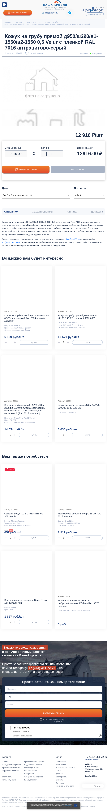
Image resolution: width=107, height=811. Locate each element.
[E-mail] (53, 704)
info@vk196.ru (51, 13)
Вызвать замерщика (53, 713)
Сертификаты (61, 777)
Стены (4, 761)
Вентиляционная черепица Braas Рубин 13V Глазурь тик (26, 601)
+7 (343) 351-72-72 (41, 668)
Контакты (59, 780)
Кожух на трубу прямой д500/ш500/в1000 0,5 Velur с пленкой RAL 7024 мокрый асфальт (26, 318)
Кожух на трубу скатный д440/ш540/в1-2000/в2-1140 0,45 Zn (79, 406)
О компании (61, 761)
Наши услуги (61, 765)
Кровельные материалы (34, 762)
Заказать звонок (94, 14)
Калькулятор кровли (17, 13)
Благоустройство (31, 780)
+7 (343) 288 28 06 (11, 242)
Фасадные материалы (11, 765)
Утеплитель (7, 777)
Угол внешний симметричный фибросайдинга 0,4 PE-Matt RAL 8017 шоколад (78, 603)
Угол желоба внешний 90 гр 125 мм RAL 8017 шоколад (79, 515)
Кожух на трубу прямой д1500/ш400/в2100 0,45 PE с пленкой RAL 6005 (77, 317)
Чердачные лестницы (11, 771)
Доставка (59, 774)
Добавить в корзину (27, 169)
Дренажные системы (11, 768)
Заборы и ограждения (33, 777)
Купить (34, 342)
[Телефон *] (53, 697)
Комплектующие (9, 780)
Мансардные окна (31, 768)
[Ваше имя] (53, 689)
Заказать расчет (79, 169)
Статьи (59, 771)
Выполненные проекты (65, 768)
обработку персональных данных (53, 720)
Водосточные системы (33, 765)
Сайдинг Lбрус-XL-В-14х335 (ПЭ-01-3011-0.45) (24, 515)
